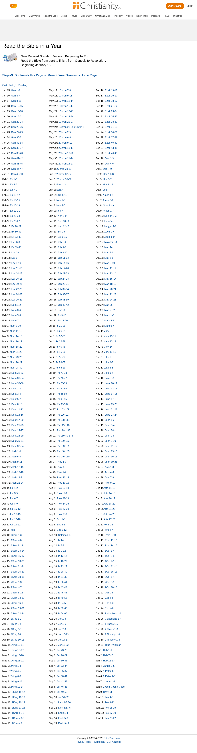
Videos (129, 16)
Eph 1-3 (109, 603)
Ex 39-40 (16, 247)
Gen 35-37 (17, 148)
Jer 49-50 (62, 692)
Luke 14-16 (111, 394)
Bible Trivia (20, 16)
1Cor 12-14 (111, 566)
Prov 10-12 (63, 477)
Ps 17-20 (63, 320)
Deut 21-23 (17, 425)
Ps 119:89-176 (65, 435)
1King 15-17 (17, 650)
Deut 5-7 (16, 399)
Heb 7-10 (108, 655)
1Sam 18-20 (17, 561)
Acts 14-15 (109, 493)
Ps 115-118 (63, 425)
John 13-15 (111, 451)
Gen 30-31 (17, 137)
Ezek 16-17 (111, 95)
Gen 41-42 (17, 158)
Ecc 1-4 (61, 519)
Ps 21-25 (60, 325)
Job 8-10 (62, 252)
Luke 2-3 (108, 362)
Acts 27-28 (109, 519)
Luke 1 (107, 357)
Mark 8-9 (108, 331)
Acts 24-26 (109, 514)
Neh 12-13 (63, 226)
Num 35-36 (17, 383)
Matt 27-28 (110, 310)
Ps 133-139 (63, 446)
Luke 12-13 (111, 388)
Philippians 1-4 (113, 613)
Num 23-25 (16, 357)
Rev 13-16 (110, 707)
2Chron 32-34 (64, 174)
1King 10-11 (17, 639)
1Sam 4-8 (16, 540)
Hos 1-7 (107, 179)
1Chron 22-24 (66, 116)
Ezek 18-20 (111, 101)
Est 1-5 (62, 231)
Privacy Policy (83, 741)
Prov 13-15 (63, 482)
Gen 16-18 (17, 111)
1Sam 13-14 (17, 550)
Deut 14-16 (17, 414)
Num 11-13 (16, 331)
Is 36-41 (62, 582)
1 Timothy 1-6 (112, 634)
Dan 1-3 (109, 158)
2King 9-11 (16, 681)
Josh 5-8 (16, 456)
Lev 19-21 (16, 284)
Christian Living (102, 16)
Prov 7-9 (61, 472)
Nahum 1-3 (110, 216)
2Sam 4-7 (16, 587)
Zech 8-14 (109, 237)
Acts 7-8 (109, 477)
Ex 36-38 (16, 242)
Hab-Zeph (109, 221)
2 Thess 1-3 (111, 629)
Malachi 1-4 (110, 242)
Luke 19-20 (111, 404)
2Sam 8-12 (17, 592)
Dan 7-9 (107, 169)
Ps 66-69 (60, 367)
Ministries (177, 16)
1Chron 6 (17, 723)
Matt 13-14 (110, 273)
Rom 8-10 (110, 535)
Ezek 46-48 (111, 153)
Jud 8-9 (14, 503)
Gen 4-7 (15, 95)
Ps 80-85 (62, 388)
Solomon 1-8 (65, 535)
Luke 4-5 (108, 367)
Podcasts (155, 16)
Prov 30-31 (63, 514)
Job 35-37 (63, 294)
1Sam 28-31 (17, 577)
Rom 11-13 (111, 540)
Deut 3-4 (16, 394)
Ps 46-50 (60, 352)
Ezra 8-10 (61, 195)
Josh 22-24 (17, 482)
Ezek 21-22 (111, 106)
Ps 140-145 (63, 451)
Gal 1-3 (109, 592)
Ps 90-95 (62, 399)
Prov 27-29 (63, 509)
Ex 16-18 (15, 205)
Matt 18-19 (110, 284)
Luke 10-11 (111, 383)
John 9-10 (110, 441)
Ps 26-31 (60, 331)
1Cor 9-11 (110, 561)
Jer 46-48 (62, 686)
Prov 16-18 (63, 488)
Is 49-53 (62, 598)
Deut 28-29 (17, 435)
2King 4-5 (15, 671)
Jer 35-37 (62, 671)
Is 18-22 (62, 561)
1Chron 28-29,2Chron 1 (71, 127)
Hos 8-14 (108, 184)
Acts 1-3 (109, 467)
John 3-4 (110, 425)
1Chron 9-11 (65, 95)
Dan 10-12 (109, 174)
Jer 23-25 (62, 650)
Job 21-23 (63, 273)
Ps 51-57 (60, 357)
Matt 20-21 (110, 289)
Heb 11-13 (109, 660)
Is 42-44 (62, 587)
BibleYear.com (112, 738)
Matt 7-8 (108, 257)
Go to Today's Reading (14, 85)
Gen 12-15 (17, 106)
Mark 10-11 (110, 336)
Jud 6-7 (14, 498)
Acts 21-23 (109, 509)
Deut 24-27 (17, 430)
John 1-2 (110, 420)
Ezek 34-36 (111, 132)
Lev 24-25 (16, 294)
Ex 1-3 (13, 179)
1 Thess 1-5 (111, 624)
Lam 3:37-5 (64, 707)
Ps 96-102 (62, 404)
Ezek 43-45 (111, 148)
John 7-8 (110, 435)
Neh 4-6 (60, 205)
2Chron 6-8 (64, 137)
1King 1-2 (16, 618)
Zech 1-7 (109, 231)
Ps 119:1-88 (63, 430)
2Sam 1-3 (16, 582)
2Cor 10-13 (111, 587)
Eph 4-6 (109, 608)
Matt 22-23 (110, 294)
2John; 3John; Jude (114, 686)
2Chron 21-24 (66, 158)
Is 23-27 (62, 566)
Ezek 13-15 (111, 90)
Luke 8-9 (110, 378)
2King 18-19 (18, 697)
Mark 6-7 (109, 325)
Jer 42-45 (62, 681)
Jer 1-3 (62, 618)
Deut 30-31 (17, 441)
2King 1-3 (15, 666)
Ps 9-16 (62, 315)
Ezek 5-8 (63, 718)
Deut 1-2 (16, 388)
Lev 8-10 (16, 263)
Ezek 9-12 (63, 723)
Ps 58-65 (60, 362)
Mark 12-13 (110, 341)
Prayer (74, 16)
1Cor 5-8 (110, 556)
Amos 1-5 (108, 195)
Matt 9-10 (109, 263)
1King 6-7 (16, 629)
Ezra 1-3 (61, 184)
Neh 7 (59, 210)
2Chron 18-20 (66, 153)
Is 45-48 (62, 592)
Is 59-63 (62, 608)
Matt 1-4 (108, 247)
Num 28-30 (16, 367)
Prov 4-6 (61, 467)
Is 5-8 (61, 545)
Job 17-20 (63, 268)
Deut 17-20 (17, 420)
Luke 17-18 (111, 399)
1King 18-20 (17, 655)
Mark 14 (108, 346)
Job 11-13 (63, 257)
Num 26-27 (16, 362)
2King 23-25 (18, 707)
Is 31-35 (62, 577)
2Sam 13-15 (17, 598)
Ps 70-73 (62, 373)
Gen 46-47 (17, 169)
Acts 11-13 (109, 488)
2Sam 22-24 (17, 613)
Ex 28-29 (16, 226)
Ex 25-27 (15, 221)
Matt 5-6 (108, 252)
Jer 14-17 (63, 639)
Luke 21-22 (111, 409)
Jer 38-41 (62, 676)
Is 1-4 (61, 540)
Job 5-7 (62, 247)
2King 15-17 (18, 692)
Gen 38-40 (17, 153)
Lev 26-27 (16, 299)
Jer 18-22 (63, 645)
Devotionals (142, 16)
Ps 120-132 (63, 441)
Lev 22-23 (16, 289)
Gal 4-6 (109, 598)
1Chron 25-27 (66, 121)
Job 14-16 (63, 263)
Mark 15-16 (110, 352)
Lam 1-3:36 (64, 702)
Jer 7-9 (62, 629)
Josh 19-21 (17, 477)
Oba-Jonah (109, 205)
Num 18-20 (16, 346)
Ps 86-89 (62, 394)
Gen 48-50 (17, 174)
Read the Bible (51, 16)
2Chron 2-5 (64, 132)
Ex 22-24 (15, 216)
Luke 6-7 (108, 373)
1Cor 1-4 (110, 550)
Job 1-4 (62, 242)
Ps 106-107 (63, 414)
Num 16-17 (16, 341)
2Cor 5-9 (110, 582)
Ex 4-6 (13, 184)
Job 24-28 (63, 278)
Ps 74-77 (62, 378)
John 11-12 (111, 446)
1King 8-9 (16, 634)
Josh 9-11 (16, 462)
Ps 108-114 (63, 420)
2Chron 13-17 (66, 148)
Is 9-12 (62, 550)
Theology (118, 16)
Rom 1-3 (108, 524)
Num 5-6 (16, 315)
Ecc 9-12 (61, 530)
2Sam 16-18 (17, 603)
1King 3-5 (16, 624)
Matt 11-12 (110, 268)
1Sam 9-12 (17, 545)
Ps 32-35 (60, 336)
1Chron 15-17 (66, 106)
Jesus (64, 16)
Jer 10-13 (63, 634)
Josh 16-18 (17, 472)
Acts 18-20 (109, 503)
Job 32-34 (63, 289)
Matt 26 (108, 305)
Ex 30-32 (16, 231)
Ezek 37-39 (111, 137)
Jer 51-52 (63, 697)
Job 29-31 (63, 284)
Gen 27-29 (17, 132)
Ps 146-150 (63, 456)
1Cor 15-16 (111, 571)
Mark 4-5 (109, 320)
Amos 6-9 (108, 200)
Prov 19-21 (63, 493)
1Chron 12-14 (66, 101)
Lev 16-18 (16, 278)
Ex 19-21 (15, 210)
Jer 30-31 (62, 660)
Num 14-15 (16, 336)
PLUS (167, 16)
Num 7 (15, 320)
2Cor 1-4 (110, 577)
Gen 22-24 (17, 121)
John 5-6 (110, 430)
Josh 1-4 (16, 451)
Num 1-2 (16, 305)
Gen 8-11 (16, 101)
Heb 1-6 (107, 650)
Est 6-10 (62, 237)
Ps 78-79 (62, 383)
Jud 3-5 (14, 493)
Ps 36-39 (60, 341)
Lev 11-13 (16, 268)
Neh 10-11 (63, 221)
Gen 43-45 (17, 163)
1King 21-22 (17, 660)
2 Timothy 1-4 (112, 639)
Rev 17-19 (110, 713)
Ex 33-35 (16, 237)
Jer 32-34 (62, 666)
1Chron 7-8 (64, 90)
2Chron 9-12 (65, 142)
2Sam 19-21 (17, 608)
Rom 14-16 (111, 545)
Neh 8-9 (62, 216)
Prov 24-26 (63, 503)
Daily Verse (34, 16)
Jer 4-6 (62, 624)
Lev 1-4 (15, 252)
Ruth (12, 530)
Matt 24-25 (110, 299)
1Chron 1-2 (18, 713)
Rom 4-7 (108, 530)
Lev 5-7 (15, 257)
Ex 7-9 (13, 189)
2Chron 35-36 (64, 179)
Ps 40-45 (60, 346)
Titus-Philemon (113, 645)
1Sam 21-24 (17, 566)
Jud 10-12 (15, 509)
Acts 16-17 (109, 498)
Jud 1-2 (14, 488)
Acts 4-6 (109, 472)
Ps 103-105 (63, 409)
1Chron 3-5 (18, 718)
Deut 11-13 (17, 409)
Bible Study (86, 16)
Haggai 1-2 (110, 226)
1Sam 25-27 (17, 571)
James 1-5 (109, 666)
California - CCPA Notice (107, 741)
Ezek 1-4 (63, 713)
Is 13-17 (62, 556)
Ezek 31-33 (111, 127)
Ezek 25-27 (111, 116)
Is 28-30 (62, 571)
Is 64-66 (62, 613)
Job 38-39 (63, 299)
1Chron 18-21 (66, 111)
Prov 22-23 (63, 498)
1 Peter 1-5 (109, 671)
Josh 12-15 (17, 467)
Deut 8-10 (16, 404)
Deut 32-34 (17, 446)
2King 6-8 (15, 676)
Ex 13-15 (15, 200)
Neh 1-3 (60, 200)
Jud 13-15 (15, 514)
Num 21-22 (16, 352)
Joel (105, 189)
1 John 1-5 (109, 681)
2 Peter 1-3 (109, 676)
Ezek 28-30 (111, 121)
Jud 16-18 (15, 519)
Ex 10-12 (15, 195)
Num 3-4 (16, 310)
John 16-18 (111, 456)
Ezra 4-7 (61, 189)
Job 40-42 (63, 305)
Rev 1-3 (107, 692)
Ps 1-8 (61, 310)
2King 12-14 (17, 686)
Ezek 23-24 (111, 111)
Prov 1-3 (61, 462)
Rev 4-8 (109, 697)
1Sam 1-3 (16, 535)
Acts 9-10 (110, 482)
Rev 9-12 (110, 702)
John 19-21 (111, 462)
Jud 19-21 (15, 524)
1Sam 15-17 (17, 556)
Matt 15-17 (110, 278)
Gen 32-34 (17, 142)
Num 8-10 (15, 325)
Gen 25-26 (17, 127)
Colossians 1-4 (113, 618)
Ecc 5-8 (61, 524)
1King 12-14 (17, 645)
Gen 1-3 (15, 90)
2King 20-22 (18, 702)
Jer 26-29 (62, 655)
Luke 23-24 (111, 414)
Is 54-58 (62, 603)
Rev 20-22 (110, 718)
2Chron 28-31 (64, 169)
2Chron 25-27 (66, 163)
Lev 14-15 (16, 273)
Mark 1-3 (109, 315)
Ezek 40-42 (111, 142)
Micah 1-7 (108, 210)
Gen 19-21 (17, 116)
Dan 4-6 (109, 163)
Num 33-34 (17, 378)
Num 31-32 (17, 373)
